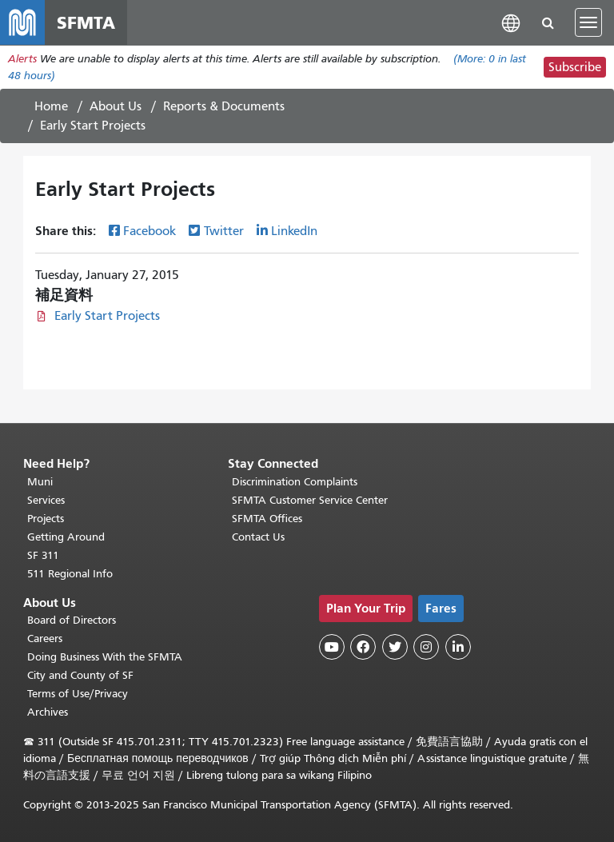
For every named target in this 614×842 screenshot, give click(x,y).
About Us (116, 106)
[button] (511, 22)
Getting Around (66, 537)
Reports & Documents (224, 106)
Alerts (22, 59)
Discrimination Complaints (294, 482)
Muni (40, 482)
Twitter (224, 231)
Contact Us (258, 537)
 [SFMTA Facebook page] (363, 646)
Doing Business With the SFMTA (104, 657)
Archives (47, 712)
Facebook (149, 231)
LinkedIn (294, 231)
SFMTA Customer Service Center (310, 500)
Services (46, 500)
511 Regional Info (70, 574)
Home (51, 106)
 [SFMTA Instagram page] (426, 646)
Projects (45, 518)
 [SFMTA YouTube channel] (332, 646)
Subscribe (574, 67)
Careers (44, 638)
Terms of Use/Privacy (77, 693)
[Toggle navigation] (588, 22)
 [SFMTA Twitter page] (395, 646)
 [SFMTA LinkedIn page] (458, 646)
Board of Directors (71, 620)
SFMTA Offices (267, 518)
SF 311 (43, 555)
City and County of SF (80, 675)
